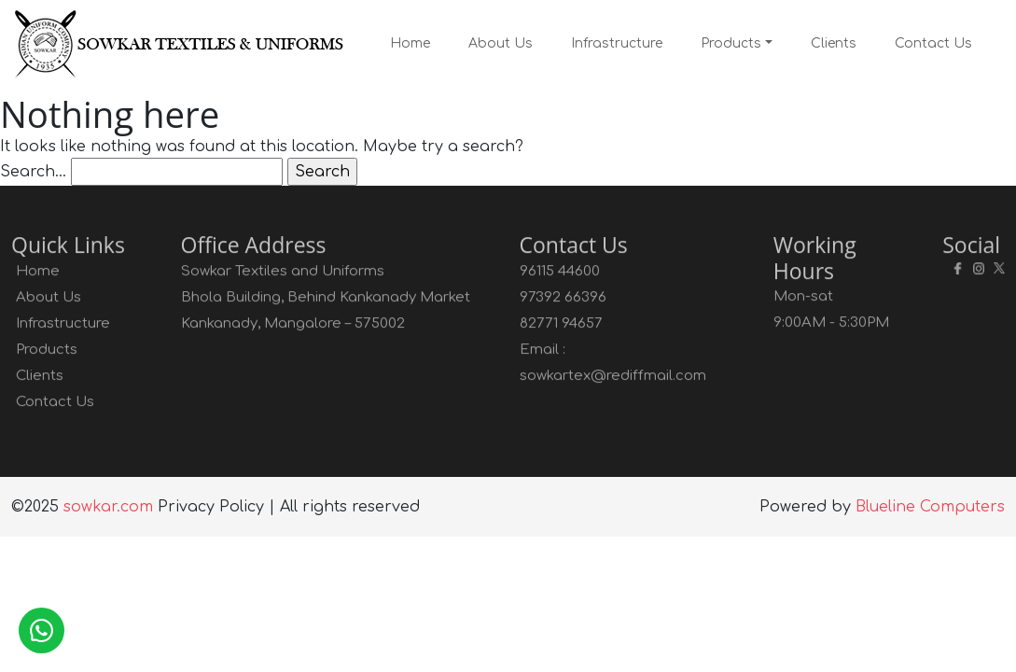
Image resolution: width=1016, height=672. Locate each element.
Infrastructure (616, 43)
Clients (833, 43)
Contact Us (933, 43)
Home (410, 43)
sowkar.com (108, 506)
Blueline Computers (930, 506)
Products (731, 43)
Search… (33, 171)
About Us (500, 43)
